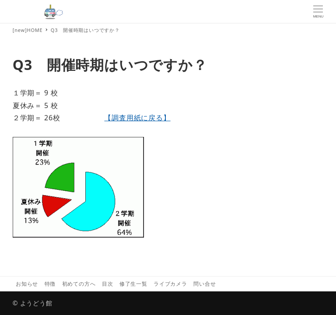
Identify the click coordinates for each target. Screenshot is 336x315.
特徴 (50, 283)
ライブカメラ (170, 283)
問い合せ (204, 283)
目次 (107, 283)
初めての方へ (79, 283)
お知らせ (27, 283)
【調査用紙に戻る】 (137, 117)
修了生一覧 (133, 283)
